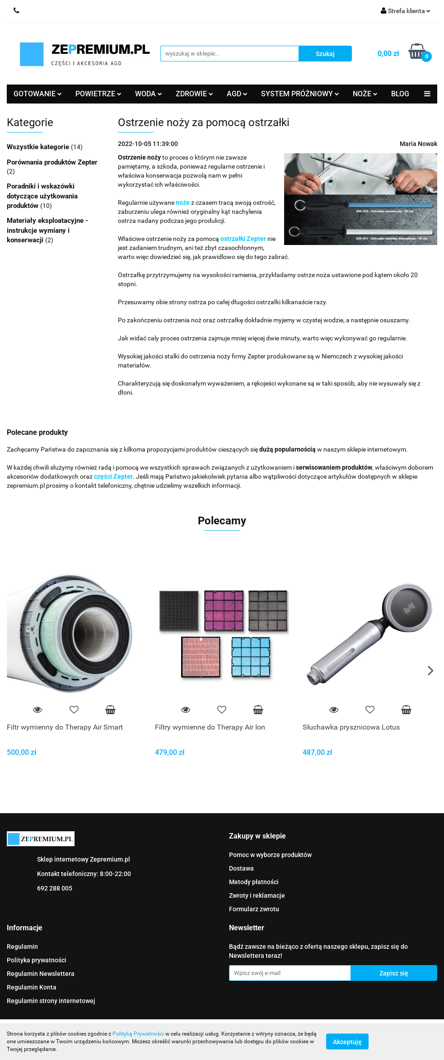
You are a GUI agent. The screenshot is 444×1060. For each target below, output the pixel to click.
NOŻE (365, 94)
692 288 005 (54, 888)
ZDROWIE (194, 94)
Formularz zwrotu (254, 909)
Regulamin (22, 946)
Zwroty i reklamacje (257, 895)
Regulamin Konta (31, 987)
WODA (148, 94)
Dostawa (241, 868)
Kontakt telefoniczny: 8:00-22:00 (84, 873)
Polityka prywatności (36, 960)
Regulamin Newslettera (41, 973)
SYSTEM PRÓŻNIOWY (300, 94)
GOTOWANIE (38, 94)
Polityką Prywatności (138, 1034)
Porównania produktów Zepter (52, 162)
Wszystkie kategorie (39, 147)
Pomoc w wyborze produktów (270, 854)
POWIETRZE (98, 94)
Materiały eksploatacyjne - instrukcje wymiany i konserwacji (47, 230)
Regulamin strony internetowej (51, 1000)
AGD (237, 94)
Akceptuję (347, 1042)
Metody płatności (254, 882)
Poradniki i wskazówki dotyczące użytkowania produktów (42, 196)
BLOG (400, 94)
